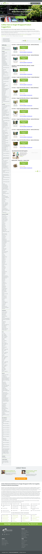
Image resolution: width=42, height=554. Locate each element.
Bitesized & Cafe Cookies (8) (5, 381)
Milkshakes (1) (4, 457)
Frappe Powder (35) (5, 133)
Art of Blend (24, 515)
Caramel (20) (4, 236)
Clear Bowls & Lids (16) (5, 117)
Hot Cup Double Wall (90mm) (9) (5, 143)
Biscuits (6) (3, 57)
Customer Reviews (25, 544)
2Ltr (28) (3, 348)
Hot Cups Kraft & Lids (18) (5, 77)
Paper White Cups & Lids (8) (5, 182)
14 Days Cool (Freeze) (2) (5, 424)
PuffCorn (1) (4, 91)
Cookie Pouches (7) (5, 125)
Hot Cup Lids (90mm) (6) (5, 105)
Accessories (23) (4, 52)
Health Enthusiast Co (25, 518)
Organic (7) (3, 322)
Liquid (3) (3, 84)
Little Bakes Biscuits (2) (5, 400)
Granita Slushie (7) (5, 138)
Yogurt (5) (3, 308)
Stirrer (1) (3, 200)
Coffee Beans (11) (4, 63)
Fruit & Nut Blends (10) (5, 135)
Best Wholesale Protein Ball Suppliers (20, 151)
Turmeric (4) (4, 303)
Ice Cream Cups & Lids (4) (5, 156)
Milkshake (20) (4, 163)
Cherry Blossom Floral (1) (5, 241)
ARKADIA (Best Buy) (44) (5, 49)
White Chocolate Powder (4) (5, 211)
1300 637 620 (4, 1)
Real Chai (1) (4, 92)
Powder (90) (4, 90)
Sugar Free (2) (4, 327)
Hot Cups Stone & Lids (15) (5, 80)
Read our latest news (21, 478)
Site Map (23, 547)
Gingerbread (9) (4, 71)
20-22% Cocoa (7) (4, 216)
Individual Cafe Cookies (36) (5, 159)
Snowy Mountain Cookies (26, 521)
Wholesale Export (24, 537)
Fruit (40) (3, 134)
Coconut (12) (4, 245)
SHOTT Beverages (5, 521)
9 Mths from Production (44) (5, 445)
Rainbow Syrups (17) (5, 408)
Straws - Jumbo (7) (5, 202)
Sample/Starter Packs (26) (5, 194)
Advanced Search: (6, 39)
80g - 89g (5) (4, 369)
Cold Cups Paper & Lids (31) (5, 68)
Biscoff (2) (3, 227)
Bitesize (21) (3, 58)
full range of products (23, 34)
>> (27, 40)
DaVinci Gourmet (5, 518)
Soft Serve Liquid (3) (5, 196)
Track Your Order (24, 530)
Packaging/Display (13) (5, 88)
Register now (34, 3)
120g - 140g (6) (4, 337)
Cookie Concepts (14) (5, 393)
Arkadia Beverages (15, 515)
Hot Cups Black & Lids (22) (5, 75)
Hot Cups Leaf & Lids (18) (5, 78)
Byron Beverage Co (15, 517)
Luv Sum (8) (3, 404)
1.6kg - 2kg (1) (4, 334)
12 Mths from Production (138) (5, 422)
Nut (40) (3, 281)
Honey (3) (3, 263)
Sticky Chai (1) (4, 199)
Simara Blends (14, 521)
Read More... (21, 156)
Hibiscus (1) (3, 262)
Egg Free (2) (4, 314)
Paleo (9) (3, 323)
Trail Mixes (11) (4, 99)
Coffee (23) (3, 246)
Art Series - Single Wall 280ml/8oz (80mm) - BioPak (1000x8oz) (25, 98)
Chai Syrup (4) (4, 113)
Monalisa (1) (4, 406)
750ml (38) (3, 368)
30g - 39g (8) (4, 350)
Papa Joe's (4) (4, 407)
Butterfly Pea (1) (4, 233)
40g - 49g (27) (4, 353)
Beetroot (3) (4, 226)
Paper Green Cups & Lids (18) (5, 178)
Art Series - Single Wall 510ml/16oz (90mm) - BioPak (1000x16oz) (25, 140)
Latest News (24, 546)
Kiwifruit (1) (3, 266)
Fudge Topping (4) (5, 136)
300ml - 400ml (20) (5, 349)
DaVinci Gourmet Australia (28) (4, 395)
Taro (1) (3, 300)
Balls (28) (3, 53)
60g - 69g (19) (4, 362)
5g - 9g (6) (3, 358)
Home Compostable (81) (5, 318)
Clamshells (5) (4, 62)
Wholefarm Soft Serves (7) (5, 415)
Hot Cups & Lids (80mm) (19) (5, 152)
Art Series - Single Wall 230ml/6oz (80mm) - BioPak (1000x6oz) (25, 87)
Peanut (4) (3, 285)
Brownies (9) (4, 61)
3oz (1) (3, 351)
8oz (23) (3, 370)
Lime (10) (3, 269)
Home (2, 22)
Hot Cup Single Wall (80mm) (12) (5, 147)
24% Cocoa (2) (4, 217)
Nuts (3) (3, 87)
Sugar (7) (3, 299)
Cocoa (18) (3, 244)
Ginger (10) (3, 255)
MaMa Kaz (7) (4, 405)
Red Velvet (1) (4, 290)
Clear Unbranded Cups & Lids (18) (5, 121)
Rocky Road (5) (4, 291)
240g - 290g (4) (4, 347)
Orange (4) (3, 282)
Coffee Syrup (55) (4, 124)
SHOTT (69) (3, 409)
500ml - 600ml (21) (5, 356)
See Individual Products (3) (5, 454)
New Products (24, 533)
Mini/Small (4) (4, 164)
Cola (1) (3, 247)
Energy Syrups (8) (4, 132)
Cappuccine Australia (25, 517)
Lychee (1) (3, 270)
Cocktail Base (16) (4, 122)
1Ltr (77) (3, 341)
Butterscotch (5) (4, 234)
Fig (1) (3, 253)
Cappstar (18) (4, 388)
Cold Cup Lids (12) (4, 64)
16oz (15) (3, 339)
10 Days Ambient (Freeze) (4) (4, 420)
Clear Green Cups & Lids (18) (5, 119)
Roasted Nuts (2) (4, 191)
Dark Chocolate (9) (5, 251)
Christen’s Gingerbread (35, 517)
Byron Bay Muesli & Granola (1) (5, 387)
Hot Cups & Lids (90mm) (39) (5, 154)
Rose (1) (3, 292)
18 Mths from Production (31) (5, 430)
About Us (23, 543)
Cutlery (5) (3, 126)
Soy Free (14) (4, 326)
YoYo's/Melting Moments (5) (5, 102)
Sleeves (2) (3, 195)
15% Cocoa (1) (4, 215)
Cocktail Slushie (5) (5, 123)
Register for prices (21, 17)
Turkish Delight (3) (4, 302)
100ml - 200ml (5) (4, 336)
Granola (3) (3, 139)
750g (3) (3, 367)
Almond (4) (3, 223)
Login (39, 3)
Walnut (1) (3, 305)
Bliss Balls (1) (4, 382)
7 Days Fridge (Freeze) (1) (5, 441)
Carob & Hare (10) (4, 389)
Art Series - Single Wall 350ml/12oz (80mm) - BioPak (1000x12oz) (25, 119)
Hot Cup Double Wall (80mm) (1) (5, 141)
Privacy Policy (24, 536)
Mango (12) (3, 272)
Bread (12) (3, 60)
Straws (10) (3, 201)
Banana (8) (3, 225)
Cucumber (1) (4, 249)
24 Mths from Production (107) (5, 432)
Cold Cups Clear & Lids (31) (5, 66)
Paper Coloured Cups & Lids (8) (5, 176)
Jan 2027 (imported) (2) (5, 448)
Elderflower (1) (4, 252)
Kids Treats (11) (4, 161)
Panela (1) (3, 171)
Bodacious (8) (4, 383)
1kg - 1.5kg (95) (4, 340)
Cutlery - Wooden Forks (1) (5, 128)
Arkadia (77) (4, 375)
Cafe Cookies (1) (4, 111)
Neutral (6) (3, 280)
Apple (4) (3, 224)
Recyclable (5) (4, 325)
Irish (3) (3, 265)
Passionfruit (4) (4, 283)
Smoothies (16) (4, 96)
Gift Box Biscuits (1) (5, 137)
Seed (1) (3, 294)
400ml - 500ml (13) (5, 352)
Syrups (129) (4, 98)
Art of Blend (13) (4, 376)
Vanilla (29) (3, 304)
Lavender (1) (4, 267)
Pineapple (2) (4, 286)
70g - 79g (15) (4, 366)
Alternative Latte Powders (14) (4, 107)
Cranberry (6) (4, 248)
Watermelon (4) (4, 306)
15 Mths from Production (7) (5, 428)
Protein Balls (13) (4, 184)
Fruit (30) (3, 254)
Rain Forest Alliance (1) (5, 324)
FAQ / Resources (24, 540)
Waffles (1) (3, 100)
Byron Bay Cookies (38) (5, 385)
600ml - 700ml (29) (5, 361)
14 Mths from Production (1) (5, 426)
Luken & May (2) (4, 403)
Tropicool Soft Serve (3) (5, 411)
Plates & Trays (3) (4, 89)
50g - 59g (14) (4, 357)
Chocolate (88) (4, 242)
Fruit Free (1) (4, 315)
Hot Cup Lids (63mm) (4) (5, 144)
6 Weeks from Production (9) (4, 439)
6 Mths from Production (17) (5, 437)
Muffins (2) (3, 86)
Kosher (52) (4, 321)
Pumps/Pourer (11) (4, 188)
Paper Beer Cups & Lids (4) (5, 173)
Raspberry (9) (4, 289)
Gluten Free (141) (4, 316)
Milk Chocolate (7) (5, 275)
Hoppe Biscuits (34, 518)
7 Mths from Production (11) (5, 443)
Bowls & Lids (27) (4, 59)
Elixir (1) (3, 70)
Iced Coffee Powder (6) (5, 157)
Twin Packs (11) (4, 208)
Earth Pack (14, 518)
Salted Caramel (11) (5, 293)
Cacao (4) (3, 235)
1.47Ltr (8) (3, 333)
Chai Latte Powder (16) (5, 112)
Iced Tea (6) (4, 83)
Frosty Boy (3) (4, 396)
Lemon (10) (3, 268)
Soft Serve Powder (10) (5, 197)
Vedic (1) (3, 412)
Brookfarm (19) (4, 384)
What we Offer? (4, 540)
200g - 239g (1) (4, 342)
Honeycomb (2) (4, 264)
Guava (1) (3, 260)
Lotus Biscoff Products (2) (5, 402)
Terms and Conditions (25, 534)
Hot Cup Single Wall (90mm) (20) (5, 150)
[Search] (21, 3)
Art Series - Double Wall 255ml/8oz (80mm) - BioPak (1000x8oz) (25, 44)
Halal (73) (3, 317)
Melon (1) (3, 274)
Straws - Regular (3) (5, 203)
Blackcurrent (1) (4, 229)
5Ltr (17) (3, 359)
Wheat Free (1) (4, 329)
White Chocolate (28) (5, 307)
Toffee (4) (3, 301)
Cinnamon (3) (4, 243)
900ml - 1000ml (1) (4, 371)
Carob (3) (3, 237)
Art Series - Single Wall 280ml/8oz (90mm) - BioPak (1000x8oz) (25, 108)
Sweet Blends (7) (4, 410)
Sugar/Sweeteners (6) (5, 97)
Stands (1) (3, 198)
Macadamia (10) (4, 271)
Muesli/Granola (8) (5, 85)
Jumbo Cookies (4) (5, 160)
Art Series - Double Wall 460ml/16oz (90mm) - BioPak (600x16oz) (25, 77)
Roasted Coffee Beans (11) (5, 190)
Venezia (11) (3, 413)
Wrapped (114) (4, 212)
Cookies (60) (4, 69)
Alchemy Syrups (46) (5, 374)
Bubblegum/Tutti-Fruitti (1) (5, 232)
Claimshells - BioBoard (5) (5, 116)
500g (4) (3, 355)
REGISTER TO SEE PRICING (24, 47)
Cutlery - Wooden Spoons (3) (4, 131)
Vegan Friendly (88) (5, 328)
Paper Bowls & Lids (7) (5, 174)
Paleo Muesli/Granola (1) (5, 170)
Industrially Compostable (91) (5, 320)
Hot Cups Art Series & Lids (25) (5, 73)
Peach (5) (3, 284)
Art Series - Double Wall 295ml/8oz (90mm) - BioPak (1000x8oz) (25, 55)
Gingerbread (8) (4, 256)
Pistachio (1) (4, 287)
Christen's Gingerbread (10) (5, 391)
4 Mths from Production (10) (5, 435)
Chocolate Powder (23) (5, 114)
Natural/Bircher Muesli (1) (5, 169)
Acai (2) (3, 222)
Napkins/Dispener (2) (5, 165)
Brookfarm (33, 515)
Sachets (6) (4, 192)
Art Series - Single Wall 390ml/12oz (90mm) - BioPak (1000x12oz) (25, 129)
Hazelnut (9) (4, 261)
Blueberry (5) (4, 230)
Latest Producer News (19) (5, 463)
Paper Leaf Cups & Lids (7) (5, 180)
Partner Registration (5, 543)
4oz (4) (3, 354)
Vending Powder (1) (5, 209)
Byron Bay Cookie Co (6, 517)
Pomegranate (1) (4, 288)
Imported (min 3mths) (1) (5, 447)
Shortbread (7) (4, 295)
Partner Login (4, 544)
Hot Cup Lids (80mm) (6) (5, 145)
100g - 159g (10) (4, 335)
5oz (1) (3, 360)
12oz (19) (3, 338)
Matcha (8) (3, 273)
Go (39, 39)
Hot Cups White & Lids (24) (5, 82)
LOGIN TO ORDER (22, 50)
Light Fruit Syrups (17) (5, 162)
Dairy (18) (3, 250)
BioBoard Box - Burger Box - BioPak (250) (20, 160)
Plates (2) (3, 183)
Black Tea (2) (4, 228)
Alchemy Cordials (5, 515)
